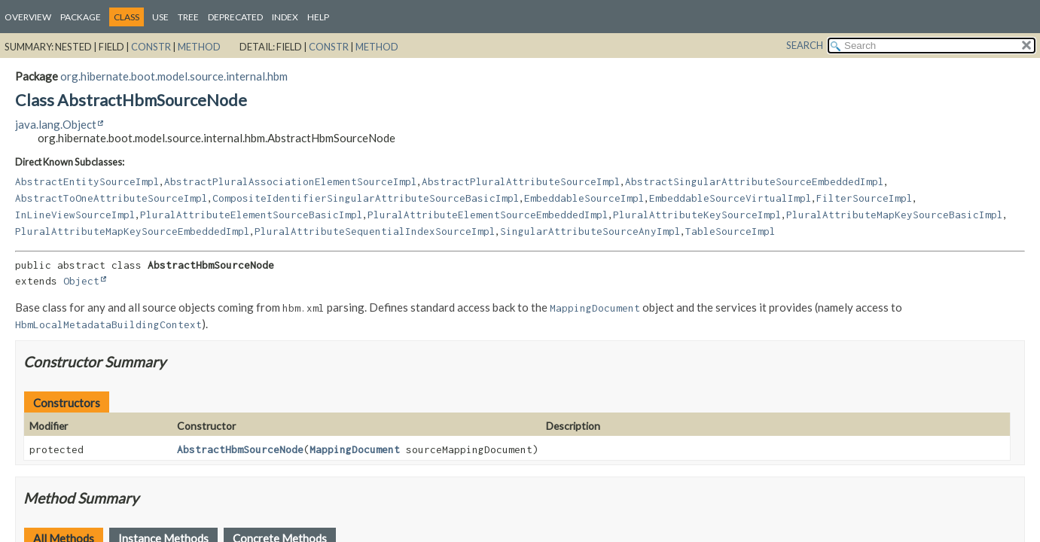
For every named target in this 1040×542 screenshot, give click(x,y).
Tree (188, 17)
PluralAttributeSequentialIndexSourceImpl (375, 231)
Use (160, 17)
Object (81, 281)
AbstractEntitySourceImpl (87, 181)
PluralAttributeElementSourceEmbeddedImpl (488, 215)
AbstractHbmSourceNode (240, 449)
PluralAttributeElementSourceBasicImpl (251, 215)
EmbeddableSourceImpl (584, 198)
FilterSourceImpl (864, 198)
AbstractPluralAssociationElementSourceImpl (290, 181)
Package (80, 17)
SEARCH (804, 45)
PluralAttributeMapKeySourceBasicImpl (894, 215)
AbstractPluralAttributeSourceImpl (521, 181)
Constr (151, 47)
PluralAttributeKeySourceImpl (697, 215)
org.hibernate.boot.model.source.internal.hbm (174, 76)
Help (318, 17)
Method (199, 47)
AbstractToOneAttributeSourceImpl (111, 198)
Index (285, 17)
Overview (28, 17)
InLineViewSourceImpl (75, 215)
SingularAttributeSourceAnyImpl (590, 231)
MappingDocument (355, 449)
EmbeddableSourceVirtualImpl (730, 198)
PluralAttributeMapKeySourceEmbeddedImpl (132, 231)
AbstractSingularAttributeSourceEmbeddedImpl (754, 181)
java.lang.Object (55, 124)
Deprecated (235, 17)
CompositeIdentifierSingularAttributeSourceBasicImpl (366, 198)
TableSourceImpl (730, 231)
